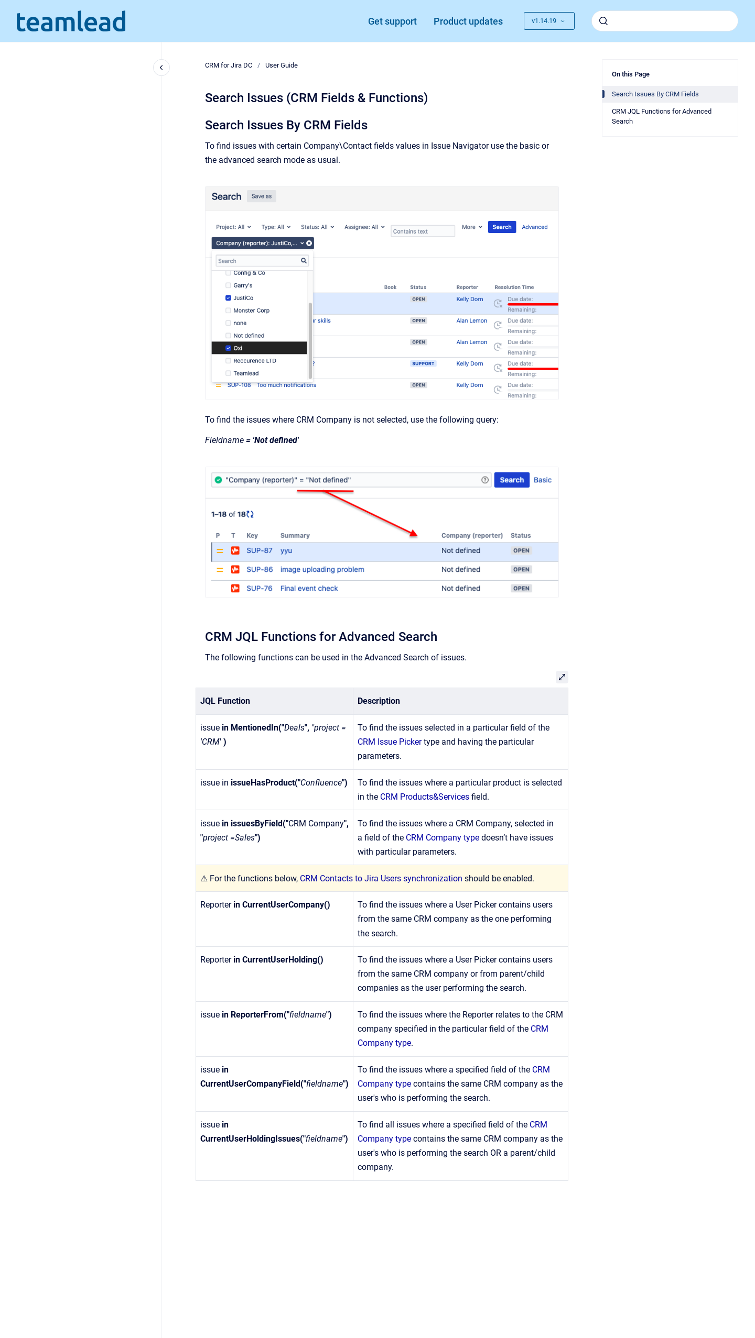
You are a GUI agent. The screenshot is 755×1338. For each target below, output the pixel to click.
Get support (392, 21)
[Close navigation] (161, 67)
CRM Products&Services (424, 797)
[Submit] (603, 21)
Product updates (468, 21)
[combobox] (665, 21)
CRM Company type (442, 838)
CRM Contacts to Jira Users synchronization (381, 878)
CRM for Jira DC (228, 65)
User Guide (281, 65)
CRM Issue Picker (390, 742)
